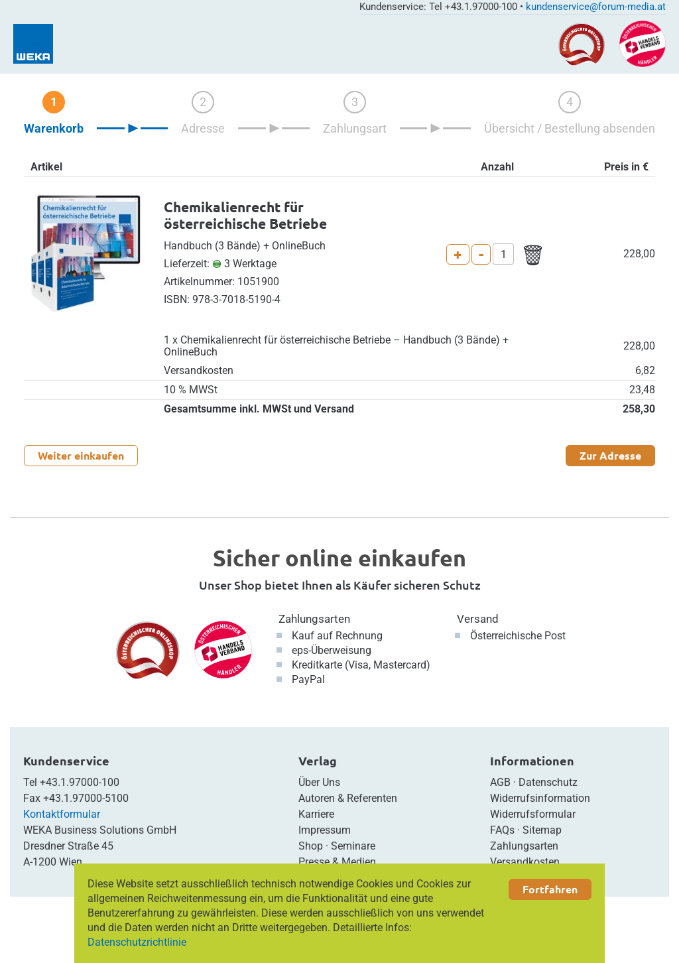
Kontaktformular (61, 814)
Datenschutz (548, 782)
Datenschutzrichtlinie (137, 942)
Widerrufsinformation (540, 798)
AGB (500, 782)
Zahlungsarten (314, 618)
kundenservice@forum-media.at (596, 7)
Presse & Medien (337, 862)
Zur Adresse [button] (610, 455)
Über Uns (319, 782)
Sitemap (542, 830)
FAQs (502, 830)
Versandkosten (525, 862)
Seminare (353, 846)
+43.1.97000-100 (79, 782)
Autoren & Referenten (347, 798)
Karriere (316, 814)
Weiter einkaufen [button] (81, 455)
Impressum (324, 830)
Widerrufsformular (533, 814)
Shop (310, 846)
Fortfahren (550, 889)
